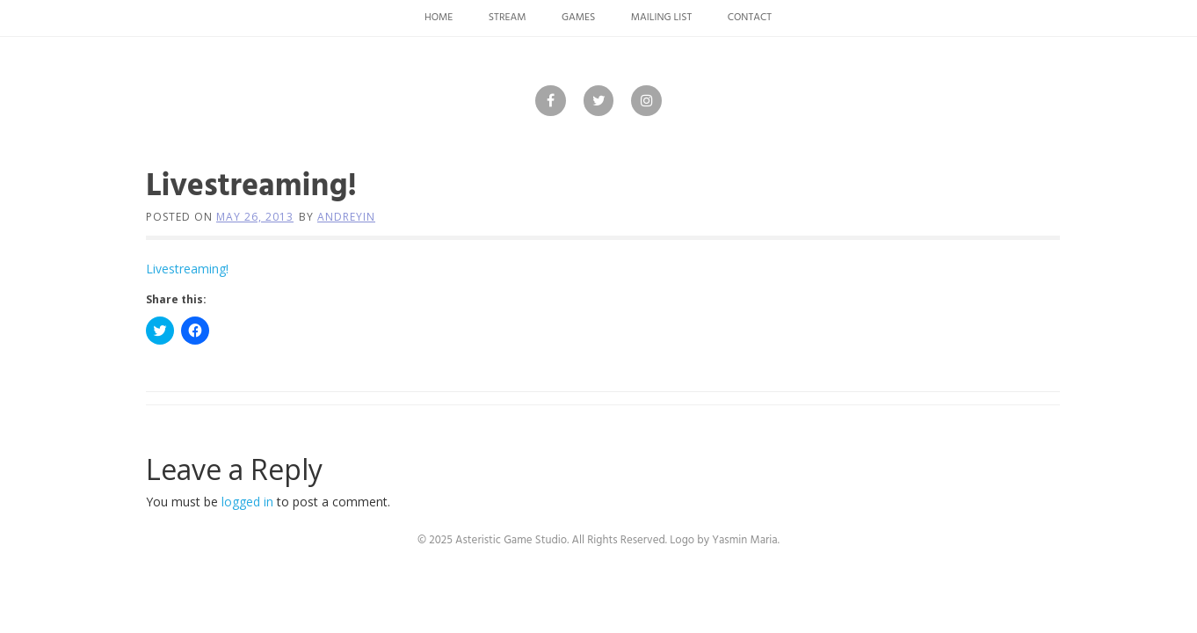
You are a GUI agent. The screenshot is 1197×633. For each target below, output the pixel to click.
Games (578, 17)
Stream (507, 17)
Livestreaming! (187, 268)
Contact (750, 17)
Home (438, 17)
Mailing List (662, 17)
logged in (247, 501)
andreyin (346, 216)
